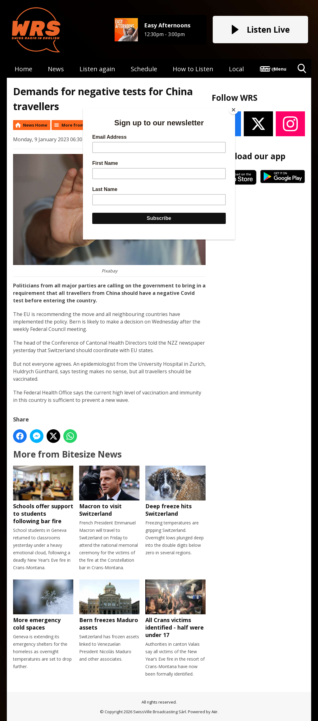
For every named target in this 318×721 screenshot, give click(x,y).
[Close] (233, 109)
